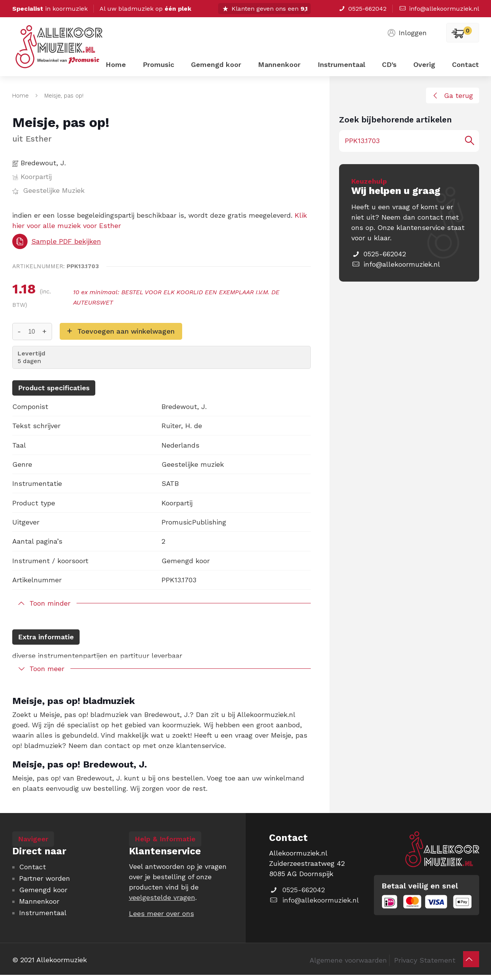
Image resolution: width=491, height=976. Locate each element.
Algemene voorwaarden (348, 960)
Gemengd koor (43, 890)
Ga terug (451, 95)
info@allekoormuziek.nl (438, 8)
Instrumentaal (43, 913)
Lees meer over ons (161, 913)
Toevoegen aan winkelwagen (126, 331)
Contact (32, 867)
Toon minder (49, 603)
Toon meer (46, 669)
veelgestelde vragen (162, 897)
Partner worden (44, 878)
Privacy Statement (424, 960)
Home (20, 95)
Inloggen (406, 33)
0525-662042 (362, 8)
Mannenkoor (39, 901)
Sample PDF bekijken (56, 241)
